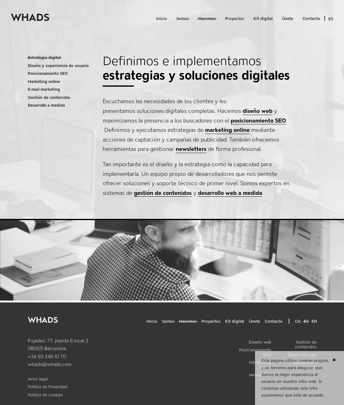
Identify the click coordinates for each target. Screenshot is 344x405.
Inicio (161, 18)
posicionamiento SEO (258, 120)
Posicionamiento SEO (48, 73)
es (306, 321)
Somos (182, 18)
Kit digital (263, 18)
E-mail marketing (44, 89)
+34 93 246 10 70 (47, 356)
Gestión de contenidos (49, 97)
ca (298, 321)
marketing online (227, 130)
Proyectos (234, 18)
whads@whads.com (49, 364)
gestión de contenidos (163, 193)
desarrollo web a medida (230, 193)
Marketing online (44, 81)
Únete (287, 18)
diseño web (258, 111)
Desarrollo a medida (46, 105)
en (314, 321)
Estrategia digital (44, 57)
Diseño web (260, 342)
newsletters (191, 149)
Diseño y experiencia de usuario (58, 65)
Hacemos (207, 18)
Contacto (311, 18)
